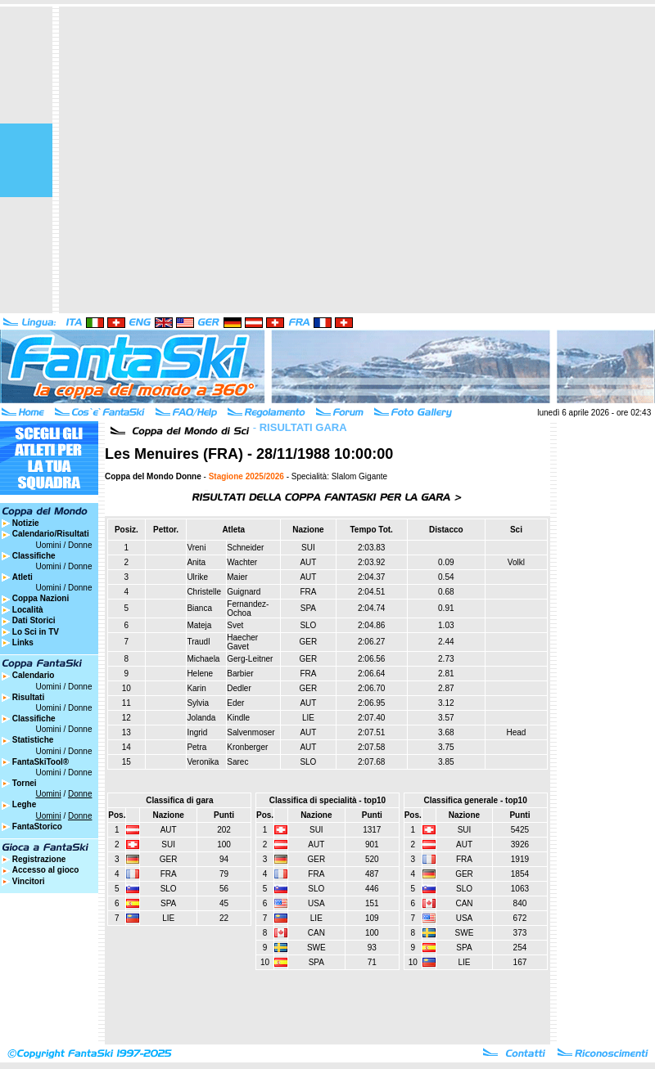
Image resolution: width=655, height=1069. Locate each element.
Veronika (203, 761)
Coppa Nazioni (40, 598)
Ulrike (197, 577)
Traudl (198, 641)
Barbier (240, 673)
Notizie (25, 523)
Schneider (245, 547)
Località (27, 609)
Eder (235, 702)
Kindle (238, 717)
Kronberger (247, 747)
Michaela (203, 658)
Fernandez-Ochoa (248, 609)
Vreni (196, 547)
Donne (80, 545)
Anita (196, 562)
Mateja (199, 625)
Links (23, 642)
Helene (200, 673)
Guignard (243, 591)
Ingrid (197, 732)
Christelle (204, 591)
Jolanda (201, 717)
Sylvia (198, 702)
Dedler (239, 688)
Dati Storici (34, 620)
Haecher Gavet (242, 642)
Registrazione (39, 859)
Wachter (242, 562)
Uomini (48, 545)
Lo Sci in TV (35, 631)
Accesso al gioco (45, 869)
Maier (237, 577)
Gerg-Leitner (250, 658)
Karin (196, 688)
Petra (196, 747)
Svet (235, 625)
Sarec (237, 761)
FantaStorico (37, 826)
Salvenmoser (250, 732)
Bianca (199, 608)
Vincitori (28, 881)
